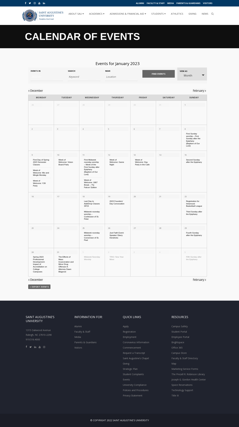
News (205, 13)
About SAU (76, 13)
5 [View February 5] (185, 252)
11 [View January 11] (83, 155)
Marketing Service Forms (184, 368)
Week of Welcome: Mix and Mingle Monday (41, 172)
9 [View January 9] (32, 155)
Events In (35, 71)
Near (107, 71)
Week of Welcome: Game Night (117, 162)
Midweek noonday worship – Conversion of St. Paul (92, 236)
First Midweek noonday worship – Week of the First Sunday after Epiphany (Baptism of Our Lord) (91, 167)
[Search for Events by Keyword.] (84, 77)
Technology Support (182, 390)
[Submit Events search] (158, 74)
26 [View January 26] (109, 228)
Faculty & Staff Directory (184, 358)
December (35, 90)
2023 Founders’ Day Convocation (117, 202)
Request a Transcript (134, 353)
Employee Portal (180, 337)
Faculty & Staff (156, 3)
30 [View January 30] (33, 252)
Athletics (177, 13)
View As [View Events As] (183, 71)
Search (71, 71)
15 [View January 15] (186, 155)
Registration (129, 331)
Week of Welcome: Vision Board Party (65, 162)
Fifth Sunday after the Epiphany (193, 258)
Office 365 (177, 347)
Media (170, 3)
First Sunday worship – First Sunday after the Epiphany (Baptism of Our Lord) (193, 140)
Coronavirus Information (136, 342)
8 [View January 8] (185, 129)
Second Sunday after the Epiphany (194, 161)
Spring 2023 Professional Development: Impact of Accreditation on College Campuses (40, 264)
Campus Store (179, 353)
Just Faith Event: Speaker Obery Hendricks (117, 235)
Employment (129, 337)
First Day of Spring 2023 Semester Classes (41, 162)
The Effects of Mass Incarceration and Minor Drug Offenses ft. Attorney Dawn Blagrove (66, 264)
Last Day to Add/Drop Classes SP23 (92, 203)
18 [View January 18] (83, 196)
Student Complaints (133, 374)
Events (126, 379)
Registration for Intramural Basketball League (194, 203)
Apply (126, 326)
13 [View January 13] (135, 155)
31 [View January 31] (58, 252)
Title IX (175, 395)
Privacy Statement (132, 395)
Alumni (140, 3)
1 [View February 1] (82, 252)
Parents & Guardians (188, 3)
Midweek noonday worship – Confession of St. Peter (92, 215)
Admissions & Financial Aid (128, 13)
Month (186, 75)
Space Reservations (182, 384)
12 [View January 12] (109, 155)
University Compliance (135, 384)
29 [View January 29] (186, 228)
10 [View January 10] (58, 155)
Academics (96, 13)
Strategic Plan (130, 368)
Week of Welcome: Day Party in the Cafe (142, 162)
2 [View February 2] (108, 252)
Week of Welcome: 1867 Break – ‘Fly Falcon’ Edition (90, 183)
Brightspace (177, 342)
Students (158, 13)
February (199, 90)
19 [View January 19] (109, 196)
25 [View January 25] (83, 228)
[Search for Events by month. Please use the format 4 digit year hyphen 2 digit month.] (47, 77)
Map (173, 363)
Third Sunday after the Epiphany (194, 213)
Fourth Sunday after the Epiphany (194, 234)
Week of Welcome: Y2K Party (39, 183)
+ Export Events (39, 286)
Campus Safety (179, 326)
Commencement (132, 347)
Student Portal (179, 331)
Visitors (207, 3)
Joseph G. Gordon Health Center (188, 379)
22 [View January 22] (186, 196)
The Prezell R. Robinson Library (188, 374)
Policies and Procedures (136, 390)
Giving (192, 13)
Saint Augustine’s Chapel (136, 358)
